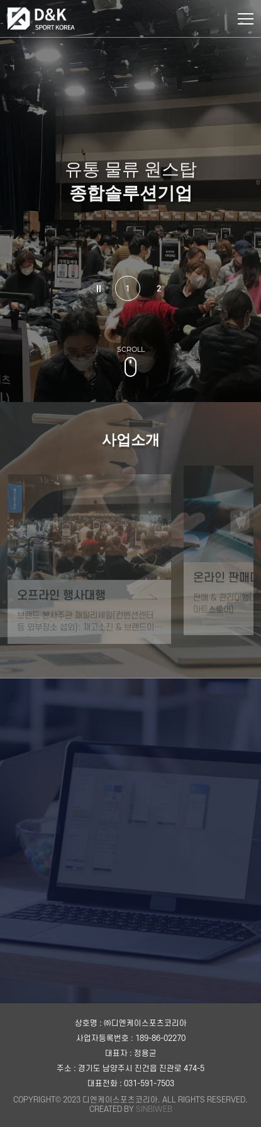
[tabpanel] (130, 201)
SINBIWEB (154, 1109)
